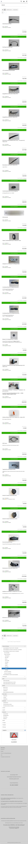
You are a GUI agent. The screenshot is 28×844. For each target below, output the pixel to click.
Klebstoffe (5, 718)
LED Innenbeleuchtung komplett (8, 70)
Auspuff (6, 665)
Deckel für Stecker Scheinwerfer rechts (9, 518)
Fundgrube (4, 724)
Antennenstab (5, 217)
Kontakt (2, 751)
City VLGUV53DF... (7, 652)
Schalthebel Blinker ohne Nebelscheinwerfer (10, 313)
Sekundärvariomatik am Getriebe (8, 705)
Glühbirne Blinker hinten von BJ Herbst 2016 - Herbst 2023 (13, 417)
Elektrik (6, 668)
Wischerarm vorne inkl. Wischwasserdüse (10, 617)
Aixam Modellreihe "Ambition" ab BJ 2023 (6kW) (10, 674)
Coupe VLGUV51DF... (7, 654)
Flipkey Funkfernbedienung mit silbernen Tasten (11, 240)
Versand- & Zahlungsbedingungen (6, 753)
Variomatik (6, 662)
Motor (3, 678)
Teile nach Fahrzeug (6, 646)
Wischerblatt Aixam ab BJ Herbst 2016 (9, 165)
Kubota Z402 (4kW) (6, 680)
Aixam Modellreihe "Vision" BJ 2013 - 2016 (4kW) (10, 648)
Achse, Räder (7, 660)
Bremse (4, 685)
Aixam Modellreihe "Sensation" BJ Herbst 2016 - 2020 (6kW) (12, 649)
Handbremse (5, 690)
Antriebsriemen (5, 702)
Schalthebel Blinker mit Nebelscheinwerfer (10, 287)
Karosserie (6, 666)
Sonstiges (4, 722)
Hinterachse (5, 695)
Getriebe (6, 663)
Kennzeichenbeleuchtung (7, 542)
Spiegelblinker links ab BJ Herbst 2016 (9, 117)
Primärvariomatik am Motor (7, 704)
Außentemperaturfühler (6, 23)
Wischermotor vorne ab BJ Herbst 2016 (10, 568)
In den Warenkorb (14, 36)
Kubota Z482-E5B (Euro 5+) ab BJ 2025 (9, 683)
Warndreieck (14, 739)
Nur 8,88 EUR (14, 742)
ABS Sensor (4, 443)
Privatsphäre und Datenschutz (5, 756)
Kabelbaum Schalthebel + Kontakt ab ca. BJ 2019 (12, 591)
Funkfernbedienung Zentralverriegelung (10, 191)
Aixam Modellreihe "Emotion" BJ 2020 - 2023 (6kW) (11, 651)
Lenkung (4, 697)
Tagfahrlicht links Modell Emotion (8, 469)
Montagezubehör (6, 715)
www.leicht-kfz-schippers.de (14, 828)
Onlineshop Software (10, 842)
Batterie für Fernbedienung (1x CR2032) (10, 339)
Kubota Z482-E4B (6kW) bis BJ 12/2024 (9, 682)
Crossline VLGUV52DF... (7, 671)
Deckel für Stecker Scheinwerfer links (9, 495)
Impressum (2, 749)
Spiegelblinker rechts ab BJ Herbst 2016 (10, 93)
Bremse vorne (5, 687)
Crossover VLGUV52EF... (8, 673)
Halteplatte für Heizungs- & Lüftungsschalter (11, 263)
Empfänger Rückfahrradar (7, 47)
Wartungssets (5, 676)
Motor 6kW (6, 657)
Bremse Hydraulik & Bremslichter (8, 692)
